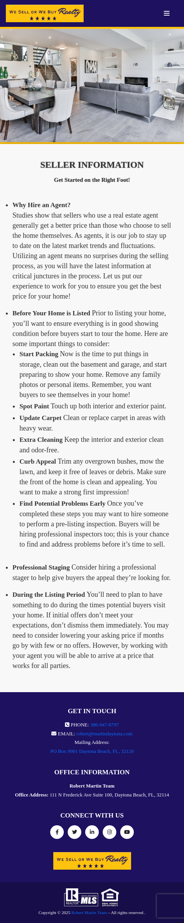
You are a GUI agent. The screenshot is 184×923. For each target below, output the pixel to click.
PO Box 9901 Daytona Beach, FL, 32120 (91, 751)
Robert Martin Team (89, 912)
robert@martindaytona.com (105, 734)
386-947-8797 (104, 725)
